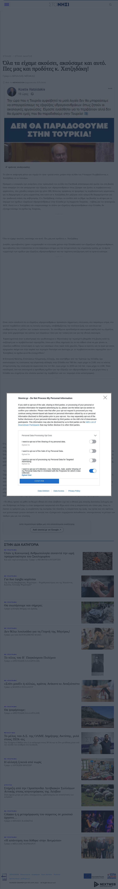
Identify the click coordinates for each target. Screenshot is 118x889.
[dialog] (59, 444)
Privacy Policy (74, 491)
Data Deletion (43, 491)
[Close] (106, 398)
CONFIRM (39, 481)
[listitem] (59, 435)
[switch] (92, 441)
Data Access (59, 491)
